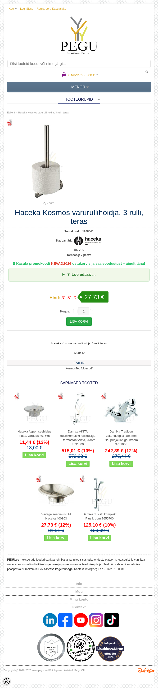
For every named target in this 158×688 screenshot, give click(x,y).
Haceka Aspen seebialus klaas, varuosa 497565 (34, 433)
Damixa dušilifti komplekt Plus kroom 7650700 (100, 516)
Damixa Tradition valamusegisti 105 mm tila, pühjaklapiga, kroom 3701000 (121, 438)
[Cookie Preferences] (6, 681)
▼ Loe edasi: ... (81, 274)
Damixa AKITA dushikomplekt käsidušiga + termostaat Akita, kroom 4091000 (77, 438)
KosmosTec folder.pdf (79, 368)
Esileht (11, 112)
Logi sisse (26, 8)
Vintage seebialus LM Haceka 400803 (56, 516)
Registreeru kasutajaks (51, 8)
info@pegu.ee (94, 569)
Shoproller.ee (146, 670)
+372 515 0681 (114, 569)
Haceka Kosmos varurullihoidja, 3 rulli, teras (43, 112)
